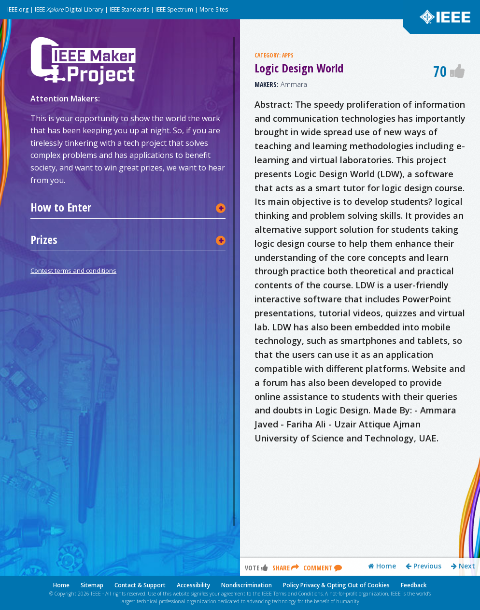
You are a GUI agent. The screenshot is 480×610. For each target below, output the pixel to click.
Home (382, 566)
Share (285, 567)
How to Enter (60, 207)
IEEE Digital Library (69, 9)
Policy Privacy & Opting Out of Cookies (336, 585)
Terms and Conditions (298, 593)
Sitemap (92, 585)
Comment (322, 567)
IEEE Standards (129, 9)
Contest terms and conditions (73, 270)
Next (463, 566)
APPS (288, 55)
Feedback (414, 585)
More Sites (213, 9)
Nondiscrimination (246, 585)
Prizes (43, 239)
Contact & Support (140, 585)
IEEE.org (17, 9)
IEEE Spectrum (174, 9)
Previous (423, 566)
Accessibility (193, 585)
